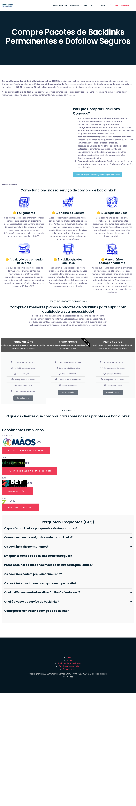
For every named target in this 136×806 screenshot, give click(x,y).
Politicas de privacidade (69, 663)
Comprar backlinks (78, 6)
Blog (93, 6)
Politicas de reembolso (69, 666)
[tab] (68, 448)
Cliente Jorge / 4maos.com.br (25, 450)
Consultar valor (23, 398)
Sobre (69, 660)
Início (69, 657)
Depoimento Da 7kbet (20, 507)
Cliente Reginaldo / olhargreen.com (29, 471)
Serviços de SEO (60, 6)
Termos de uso (69, 669)
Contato (102, 6)
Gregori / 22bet (17, 491)
